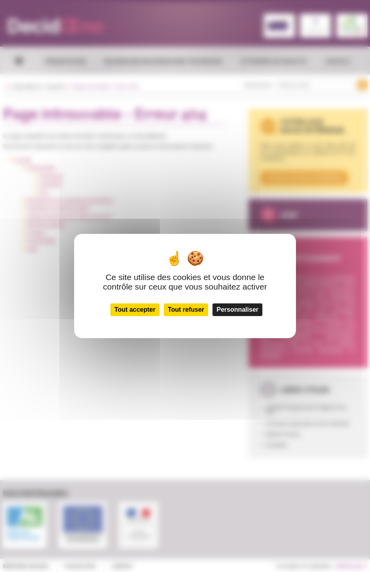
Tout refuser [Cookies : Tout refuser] (186, 309)
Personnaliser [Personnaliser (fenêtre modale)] (237, 309)
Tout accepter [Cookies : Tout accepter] (135, 309)
